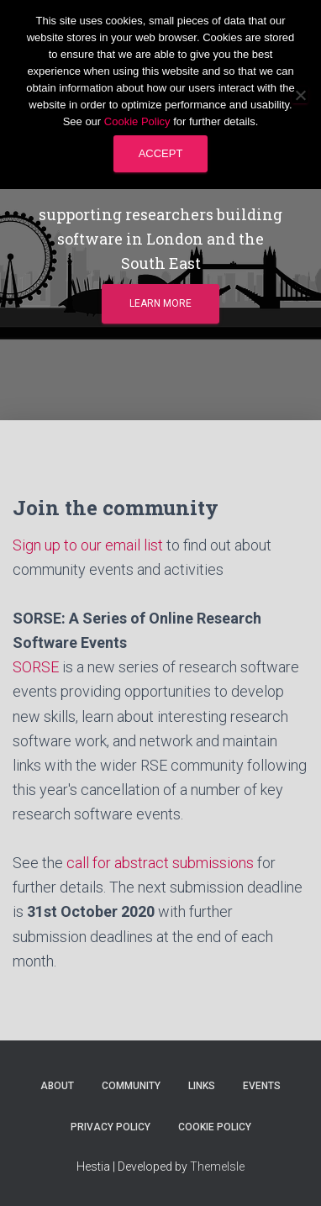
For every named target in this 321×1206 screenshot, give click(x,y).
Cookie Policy (214, 1127)
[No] (300, 95)
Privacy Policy (110, 1127)
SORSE (36, 667)
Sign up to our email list (88, 545)
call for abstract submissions (160, 863)
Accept (161, 153)
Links (201, 1086)
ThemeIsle (217, 1166)
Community (131, 1086)
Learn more (160, 303)
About (57, 1086)
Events (262, 1086)
